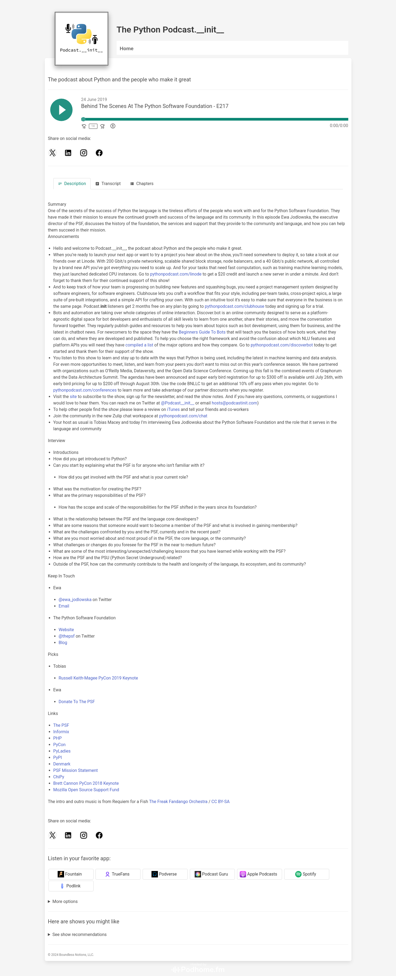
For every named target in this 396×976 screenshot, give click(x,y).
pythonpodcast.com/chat (183, 415)
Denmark (62, 764)
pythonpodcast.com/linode (176, 274)
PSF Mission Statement (75, 770)
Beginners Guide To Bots (202, 332)
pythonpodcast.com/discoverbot (282, 345)
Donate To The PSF (77, 701)
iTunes (173, 409)
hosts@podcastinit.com (234, 403)
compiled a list (139, 345)
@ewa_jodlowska (75, 599)
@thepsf (67, 636)
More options (64, 901)
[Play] (61, 110)
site (73, 396)
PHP (57, 738)
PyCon (59, 744)
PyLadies (62, 751)
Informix (61, 731)
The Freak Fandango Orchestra (178, 801)
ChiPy (58, 776)
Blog (63, 642)
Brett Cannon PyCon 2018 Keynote (86, 783)
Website (66, 629)
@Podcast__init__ (177, 403)
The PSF (61, 725)
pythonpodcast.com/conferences (85, 390)
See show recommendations (79, 934)
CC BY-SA (221, 801)
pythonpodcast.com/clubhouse (234, 306)
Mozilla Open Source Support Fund (86, 789)
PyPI (57, 757)
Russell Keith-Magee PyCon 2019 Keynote (98, 678)
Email (64, 606)
